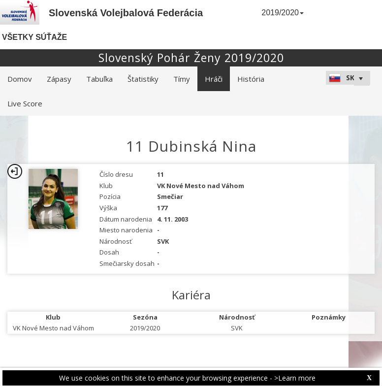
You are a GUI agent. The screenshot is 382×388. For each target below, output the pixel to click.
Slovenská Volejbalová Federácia (126, 12)
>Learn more (295, 378)
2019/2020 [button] (282, 12)
